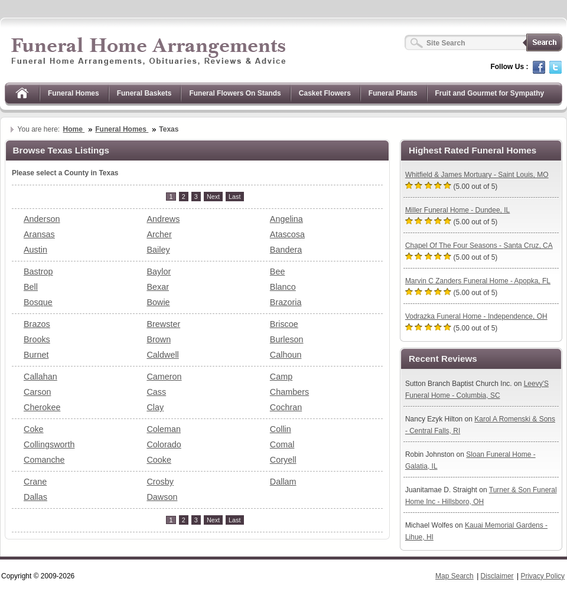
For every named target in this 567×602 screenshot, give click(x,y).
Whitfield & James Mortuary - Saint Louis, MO (477, 175)
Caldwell (162, 354)
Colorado (163, 444)
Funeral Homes (73, 93)
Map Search (454, 576)
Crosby (160, 481)
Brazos (37, 324)
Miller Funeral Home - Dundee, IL (457, 210)
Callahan (40, 376)
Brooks (37, 339)
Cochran (286, 407)
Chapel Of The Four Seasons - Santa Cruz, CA (479, 245)
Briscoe (284, 324)
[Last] (234, 196)
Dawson (161, 497)
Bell (31, 287)
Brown (158, 339)
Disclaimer (497, 576)
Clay (155, 407)
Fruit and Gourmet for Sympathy (490, 93)
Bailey (158, 249)
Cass (156, 392)
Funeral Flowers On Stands (235, 93)
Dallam (283, 481)
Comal (282, 444)
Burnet (36, 354)
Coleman (163, 429)
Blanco (283, 287)
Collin (280, 429)
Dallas (35, 497)
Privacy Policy (542, 576)
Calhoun (286, 354)
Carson (37, 392)
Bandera (286, 249)
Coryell (283, 459)
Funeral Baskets (144, 93)
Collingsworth (49, 444)
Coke (34, 429)
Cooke (158, 459)
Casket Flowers (325, 93)
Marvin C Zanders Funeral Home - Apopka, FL (477, 281)
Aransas (39, 234)
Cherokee (42, 407)
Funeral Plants (393, 93)
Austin (35, 249)
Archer (158, 234)
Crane (35, 481)
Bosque (38, 302)
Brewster (163, 324)
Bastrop (38, 271)
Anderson (42, 219)
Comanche (44, 459)
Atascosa (287, 234)
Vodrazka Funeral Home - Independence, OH (476, 316)
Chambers (289, 392)
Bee (277, 271)
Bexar (157, 287)
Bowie (158, 302)
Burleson (287, 339)
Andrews (163, 219)
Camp (281, 376)
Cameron (163, 376)
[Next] (213, 196)
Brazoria (286, 302)
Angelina (286, 219)
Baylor (158, 271)
